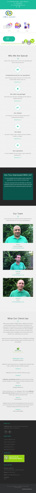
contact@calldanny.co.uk (18, 248)
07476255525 (11, 472)
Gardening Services (9, 447)
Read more (7, 38)
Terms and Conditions (9, 444)
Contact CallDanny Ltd (9, 439)
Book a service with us (9, 442)
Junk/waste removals (9, 449)
